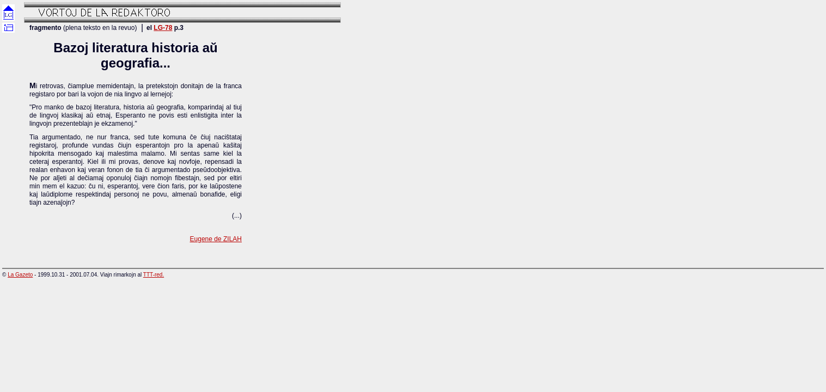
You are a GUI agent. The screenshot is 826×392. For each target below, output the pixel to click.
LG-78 (163, 28)
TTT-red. (153, 275)
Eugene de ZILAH (216, 239)
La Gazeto (20, 275)
